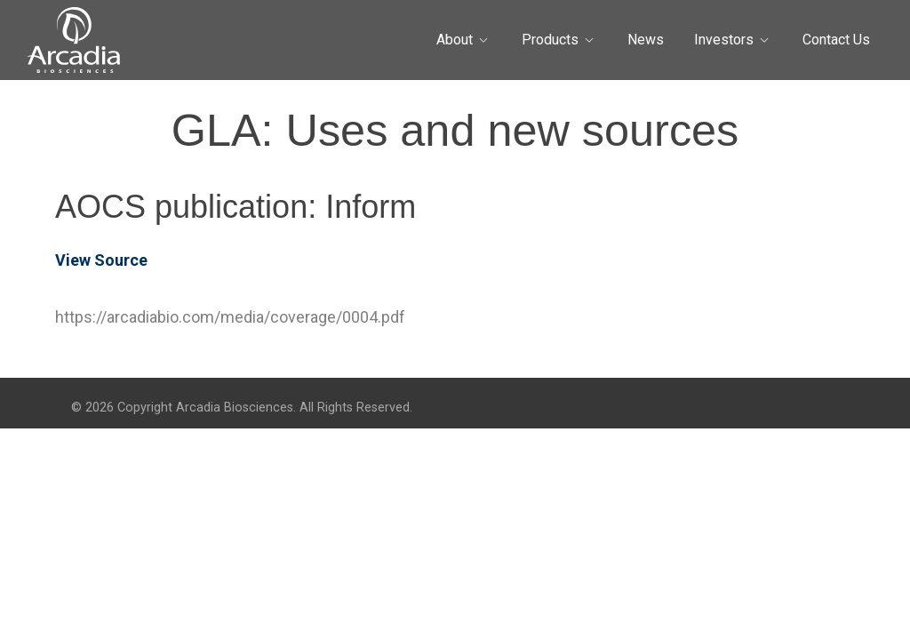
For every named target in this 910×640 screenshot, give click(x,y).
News (645, 39)
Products (550, 39)
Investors (724, 39)
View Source (101, 260)
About (454, 39)
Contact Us (836, 39)
